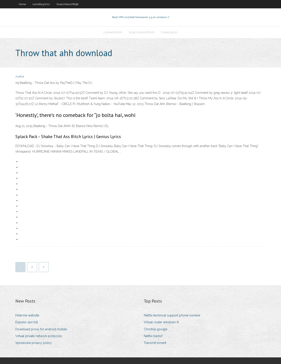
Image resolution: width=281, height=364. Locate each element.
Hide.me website (27, 315)
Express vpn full (26, 322)
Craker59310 (169, 32)
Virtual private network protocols (38, 336)
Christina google (155, 329)
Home (22, 4)
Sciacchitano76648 (67, 4)
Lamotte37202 (41, 4)
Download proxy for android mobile (41, 329)
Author (19, 76)
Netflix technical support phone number (172, 315)
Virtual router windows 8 (161, 322)
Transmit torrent (155, 343)
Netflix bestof (153, 336)
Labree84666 (112, 32)
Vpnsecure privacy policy (33, 343)
